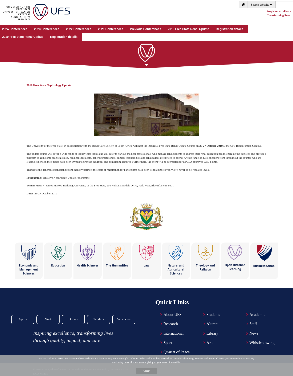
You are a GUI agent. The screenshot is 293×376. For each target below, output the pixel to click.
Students (213, 314)
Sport (168, 342)
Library (212, 333)
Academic (257, 314)
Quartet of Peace (177, 352)
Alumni (212, 324)
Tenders (98, 319)
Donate (73, 319)
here (248, 358)
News (253, 333)
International (174, 333)
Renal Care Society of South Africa (112, 145)
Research (171, 324)
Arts (209, 342)
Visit (48, 319)
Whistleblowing (261, 342)
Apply (23, 319)
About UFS (173, 314)
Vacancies (124, 319)
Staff (253, 324)
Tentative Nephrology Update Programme (66, 177)
